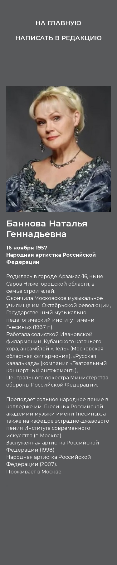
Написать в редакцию (58, 38)
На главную (58, 23)
